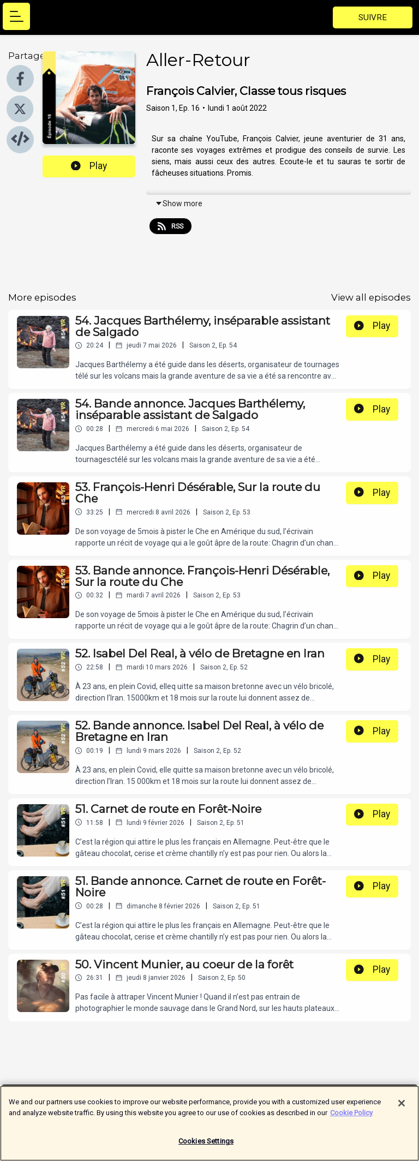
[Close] (402, 1107)
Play (89, 165)
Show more (178, 203)
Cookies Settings (206, 1145)
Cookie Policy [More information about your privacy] (351, 1116)
